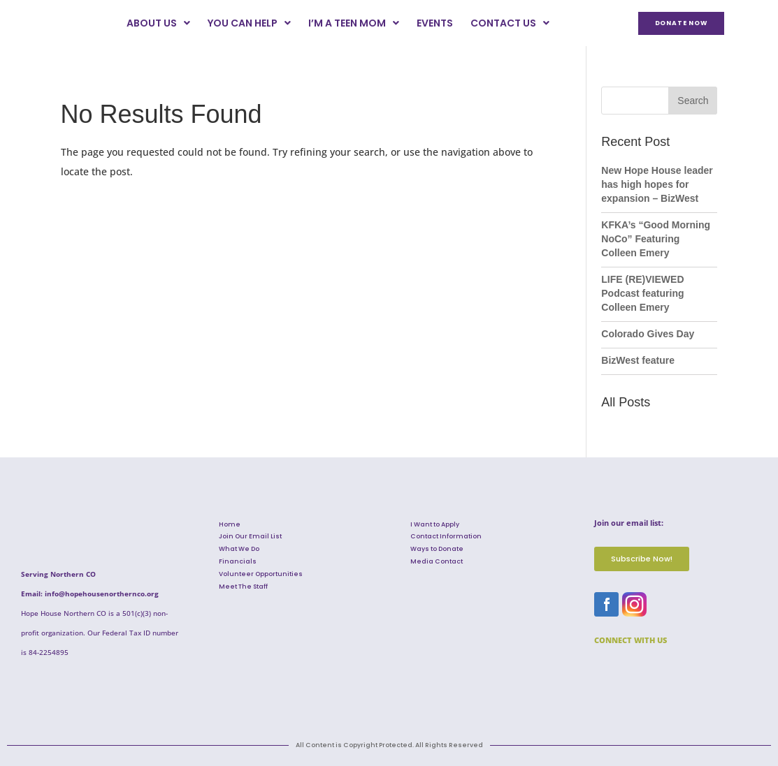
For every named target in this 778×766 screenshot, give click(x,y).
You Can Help (249, 23)
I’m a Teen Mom (353, 23)
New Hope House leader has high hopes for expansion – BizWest (657, 184)
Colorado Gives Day (647, 333)
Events (435, 23)
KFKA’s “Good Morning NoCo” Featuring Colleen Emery (655, 238)
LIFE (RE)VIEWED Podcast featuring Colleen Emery (642, 293)
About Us (158, 23)
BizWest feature (638, 360)
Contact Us (509, 23)
